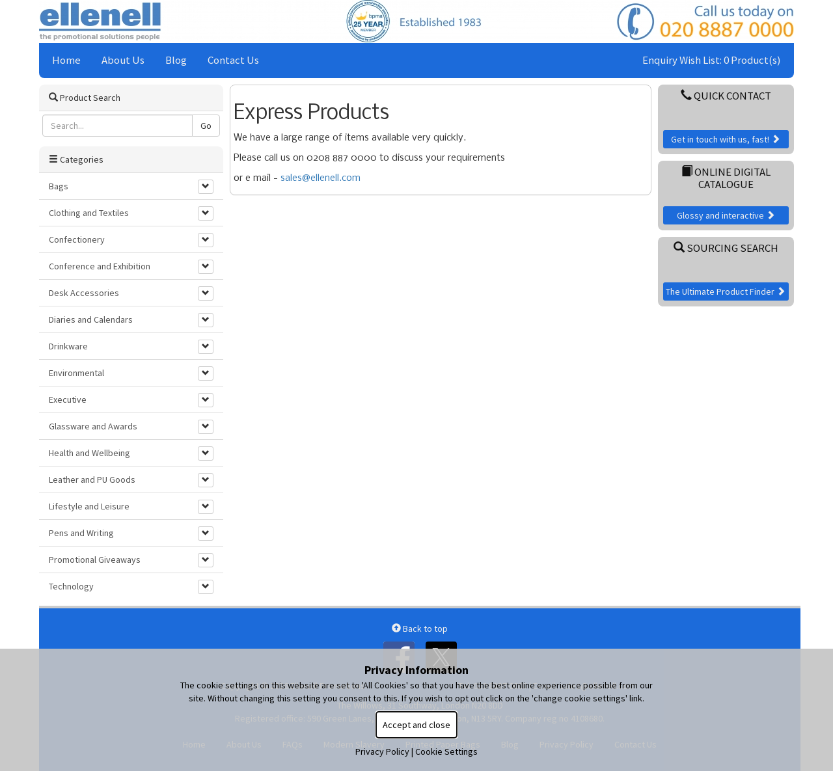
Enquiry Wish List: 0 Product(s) (711, 60)
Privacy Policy (382, 751)
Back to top (420, 628)
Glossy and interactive (726, 215)
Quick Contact (726, 95)
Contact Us (233, 60)
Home (66, 60)
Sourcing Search (726, 248)
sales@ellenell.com (320, 178)
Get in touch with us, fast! (725, 139)
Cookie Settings (446, 751)
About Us (123, 60)
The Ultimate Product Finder (725, 291)
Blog (176, 60)
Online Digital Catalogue (726, 178)
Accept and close (416, 725)
